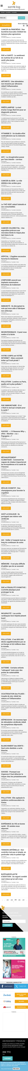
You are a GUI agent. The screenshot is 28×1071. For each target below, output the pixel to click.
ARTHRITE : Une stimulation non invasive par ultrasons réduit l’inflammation (12, 83)
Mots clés (2, 17)
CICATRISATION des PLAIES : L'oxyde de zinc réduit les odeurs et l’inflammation (13, 696)
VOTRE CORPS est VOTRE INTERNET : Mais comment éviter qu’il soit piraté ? (12, 358)
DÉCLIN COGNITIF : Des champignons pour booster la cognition (13, 490)
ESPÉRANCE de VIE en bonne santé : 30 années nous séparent (13, 826)
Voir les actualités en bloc (27, 25)
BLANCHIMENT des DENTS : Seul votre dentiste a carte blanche (12, 748)
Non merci (16, 1068)
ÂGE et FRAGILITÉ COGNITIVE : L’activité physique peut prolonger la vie (14, 589)
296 (19, 900)
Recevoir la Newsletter (14, 982)
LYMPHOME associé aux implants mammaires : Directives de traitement (11, 282)
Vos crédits (21, 1001)
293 (8, 900)
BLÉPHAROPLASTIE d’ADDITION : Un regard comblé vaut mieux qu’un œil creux (14, 876)
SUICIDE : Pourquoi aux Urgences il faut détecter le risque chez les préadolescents (13, 774)
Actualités (8, 12)
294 (12, 900)
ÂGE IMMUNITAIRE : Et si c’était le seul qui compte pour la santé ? (13, 407)
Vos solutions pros (21, 1007)
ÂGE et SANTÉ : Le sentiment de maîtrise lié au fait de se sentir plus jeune (13, 57)
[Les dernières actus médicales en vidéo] (14, 1031)
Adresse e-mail (6, 919)
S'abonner (7, 925)
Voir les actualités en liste (23, 25)
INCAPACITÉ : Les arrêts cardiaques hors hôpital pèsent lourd (13, 615)
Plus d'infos (15, 1065)
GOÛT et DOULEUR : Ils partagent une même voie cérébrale (11, 516)
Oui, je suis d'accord (6, 1068)
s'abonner (7, 1058)
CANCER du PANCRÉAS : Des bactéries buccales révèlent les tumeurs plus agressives (13, 31)
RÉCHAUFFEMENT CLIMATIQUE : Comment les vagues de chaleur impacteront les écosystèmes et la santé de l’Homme (13, 462)
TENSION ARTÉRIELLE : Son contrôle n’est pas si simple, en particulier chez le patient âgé (13, 852)
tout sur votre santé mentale (21, 995)
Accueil (2, 12)
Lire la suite (6, 49)
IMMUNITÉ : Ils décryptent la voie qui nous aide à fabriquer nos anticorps (13, 308)
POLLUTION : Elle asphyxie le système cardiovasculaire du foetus (13, 800)
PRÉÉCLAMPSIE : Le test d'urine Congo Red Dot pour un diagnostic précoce (13, 109)
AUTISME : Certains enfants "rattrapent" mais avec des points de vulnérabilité (12, 670)
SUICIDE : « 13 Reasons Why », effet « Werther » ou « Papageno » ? (13, 433)
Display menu (2, 5)
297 (23, 900)
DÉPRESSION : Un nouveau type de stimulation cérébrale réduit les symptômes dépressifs (14, 722)
